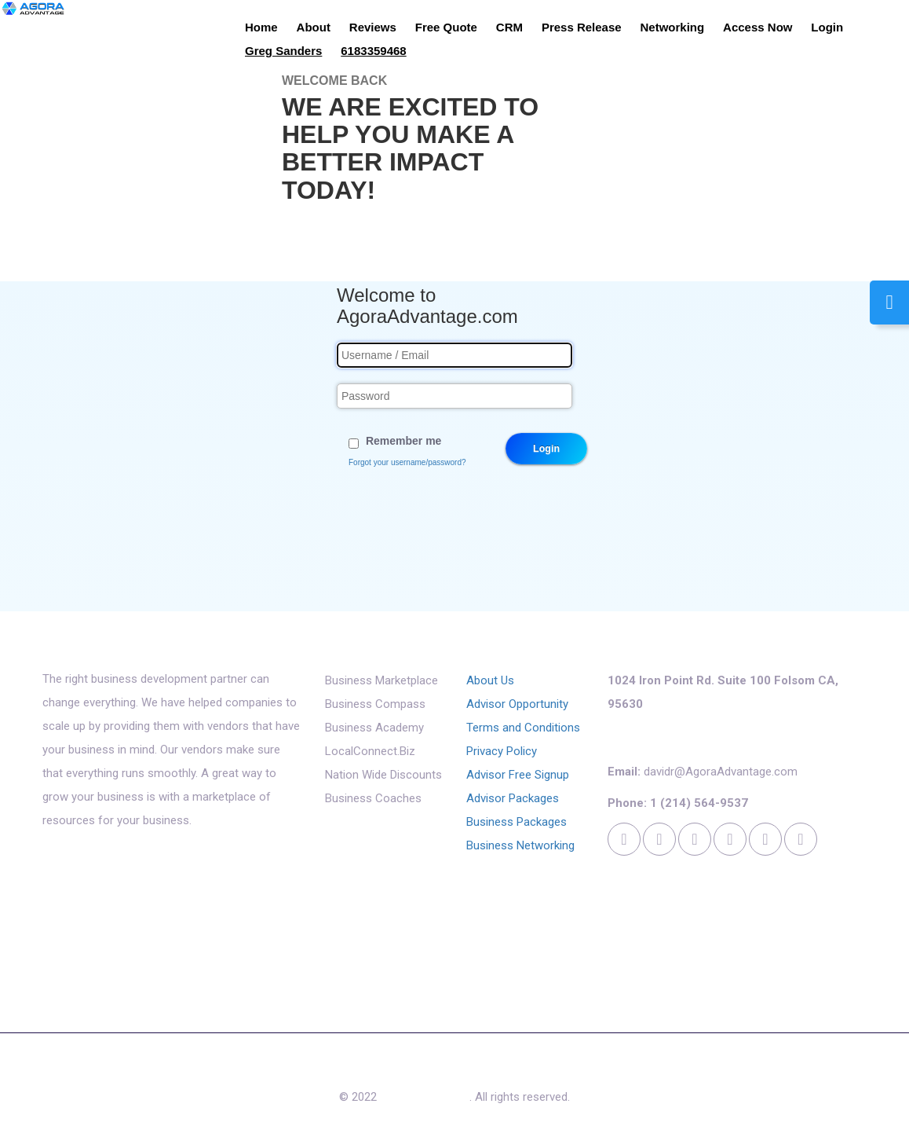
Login (827, 27)
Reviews (372, 27)
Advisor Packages (512, 798)
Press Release (582, 27)
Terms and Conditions (523, 727)
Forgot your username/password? (407, 462)
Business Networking (520, 845)
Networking (673, 27)
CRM (509, 27)
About (313, 27)
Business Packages (516, 822)
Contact (528, 1069)
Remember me (404, 440)
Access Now (757, 27)
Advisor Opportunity (517, 704)
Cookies (588, 1069)
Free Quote (446, 27)
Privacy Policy (501, 751)
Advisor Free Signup (517, 775)
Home (261, 27)
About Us (490, 680)
